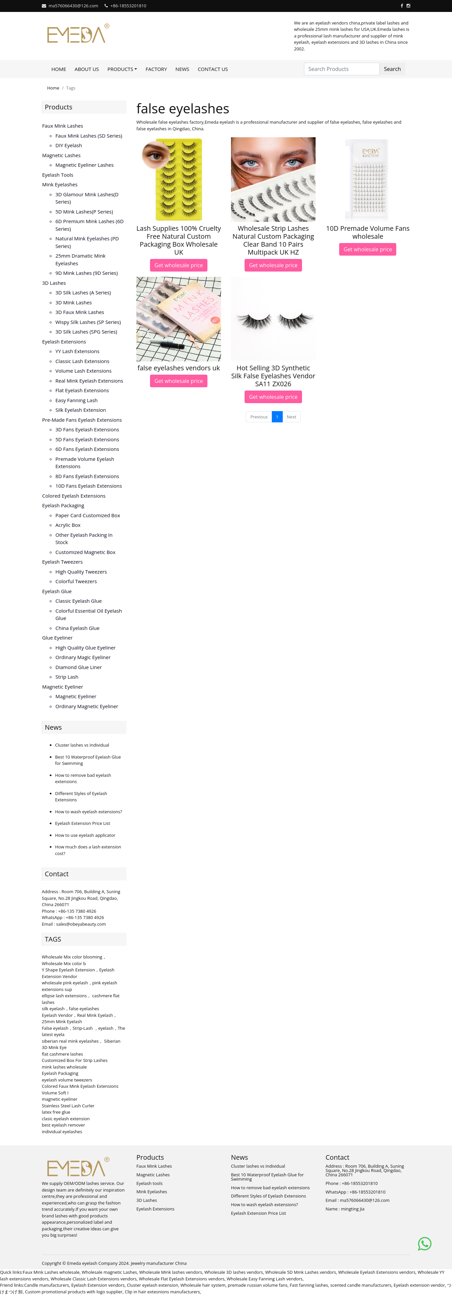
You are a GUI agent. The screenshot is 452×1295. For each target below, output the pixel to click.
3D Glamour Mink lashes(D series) (86, 198)
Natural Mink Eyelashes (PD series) (87, 242)
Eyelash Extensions (64, 341)
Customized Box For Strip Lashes (75, 1060)
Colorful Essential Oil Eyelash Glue (88, 614)
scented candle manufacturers (360, 1285)
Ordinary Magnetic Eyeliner (86, 706)
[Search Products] (342, 69)
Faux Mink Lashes (62, 125)
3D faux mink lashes (79, 312)
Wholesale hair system (203, 1285)
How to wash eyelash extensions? (88, 812)
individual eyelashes (62, 1132)
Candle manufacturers (46, 1285)
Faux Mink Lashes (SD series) (88, 135)
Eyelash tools (57, 174)
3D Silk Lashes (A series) (83, 292)
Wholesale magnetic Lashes (109, 1272)
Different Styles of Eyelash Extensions (268, 1196)
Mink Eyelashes (60, 184)
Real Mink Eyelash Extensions (89, 380)
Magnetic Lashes (61, 155)
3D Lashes (54, 282)
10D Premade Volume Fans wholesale (368, 232)
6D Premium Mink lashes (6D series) (89, 225)
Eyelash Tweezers (62, 561)
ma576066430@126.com (73, 6)
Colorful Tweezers (76, 581)
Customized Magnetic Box (85, 552)
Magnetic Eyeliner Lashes (84, 164)
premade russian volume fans (257, 1285)
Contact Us (213, 69)
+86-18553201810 (128, 6)
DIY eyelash (68, 145)
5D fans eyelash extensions (87, 439)
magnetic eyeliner (59, 1099)
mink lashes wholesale (64, 1067)
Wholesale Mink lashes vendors (170, 1272)
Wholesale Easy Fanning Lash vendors (264, 1279)
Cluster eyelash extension (152, 1285)
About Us (87, 69)
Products (58, 106)
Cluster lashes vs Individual (82, 745)
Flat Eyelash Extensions (82, 390)
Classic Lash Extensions (82, 361)
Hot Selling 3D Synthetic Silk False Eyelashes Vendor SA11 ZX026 (273, 375)
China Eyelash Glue (77, 628)
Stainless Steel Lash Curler (68, 1106)
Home (58, 69)
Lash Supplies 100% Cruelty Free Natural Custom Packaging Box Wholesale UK (178, 240)
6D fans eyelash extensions (87, 449)
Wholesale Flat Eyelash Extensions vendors (182, 1279)
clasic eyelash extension (66, 1119)
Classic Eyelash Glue (78, 600)
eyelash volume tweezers (67, 1080)
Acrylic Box (68, 525)
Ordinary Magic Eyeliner (83, 657)
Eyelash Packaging (63, 505)
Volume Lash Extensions (83, 370)
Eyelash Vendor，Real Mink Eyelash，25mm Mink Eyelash (79, 1018)
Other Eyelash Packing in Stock (84, 538)
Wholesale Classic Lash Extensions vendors (94, 1279)
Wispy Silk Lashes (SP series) (88, 322)
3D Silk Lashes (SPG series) (86, 331)
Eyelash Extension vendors (98, 1285)
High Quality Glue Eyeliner (85, 647)
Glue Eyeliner (57, 637)
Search (392, 69)
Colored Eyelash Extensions (74, 495)
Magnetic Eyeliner (62, 686)
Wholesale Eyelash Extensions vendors (376, 1272)
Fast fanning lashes (309, 1285)
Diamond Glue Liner (78, 667)
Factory (156, 69)
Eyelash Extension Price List (82, 823)
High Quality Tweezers (81, 571)
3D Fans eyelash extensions (87, 429)
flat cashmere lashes (62, 1054)
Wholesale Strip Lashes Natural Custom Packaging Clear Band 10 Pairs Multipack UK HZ (273, 240)
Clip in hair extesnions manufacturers (162, 1292)
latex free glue (56, 1112)
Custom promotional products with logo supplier (73, 1292)
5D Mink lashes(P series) (84, 211)
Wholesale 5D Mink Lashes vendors (300, 1272)
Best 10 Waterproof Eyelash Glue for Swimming (267, 1177)
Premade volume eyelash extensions (84, 463)
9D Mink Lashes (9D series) (86, 273)
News (182, 69)
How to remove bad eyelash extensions (270, 1188)
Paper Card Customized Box (87, 515)
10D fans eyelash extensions (88, 485)
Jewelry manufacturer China (159, 1263)
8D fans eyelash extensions (87, 476)
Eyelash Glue (57, 591)
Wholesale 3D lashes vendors (233, 1272)
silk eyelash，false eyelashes (70, 1009)
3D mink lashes (73, 302)
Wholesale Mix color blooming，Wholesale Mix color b (74, 960)
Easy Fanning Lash (76, 400)
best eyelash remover (63, 1125)
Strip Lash (66, 676)
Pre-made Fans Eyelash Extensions (82, 419)
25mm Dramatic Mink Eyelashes (80, 259)
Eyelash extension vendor (419, 1285)
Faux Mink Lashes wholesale (51, 1272)
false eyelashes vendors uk (178, 367)
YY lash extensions (77, 351)
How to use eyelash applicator (85, 835)
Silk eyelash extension (80, 409)
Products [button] (120, 69)
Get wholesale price (178, 265)
